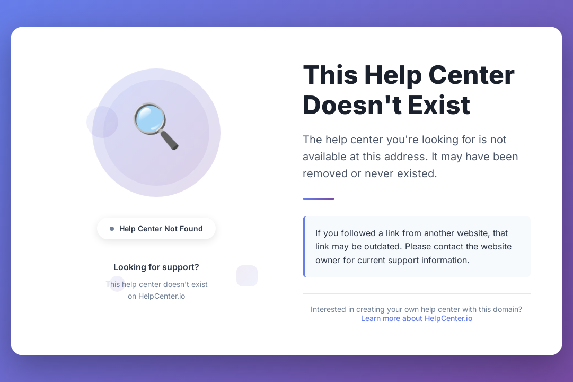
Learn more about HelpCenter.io (416, 318)
